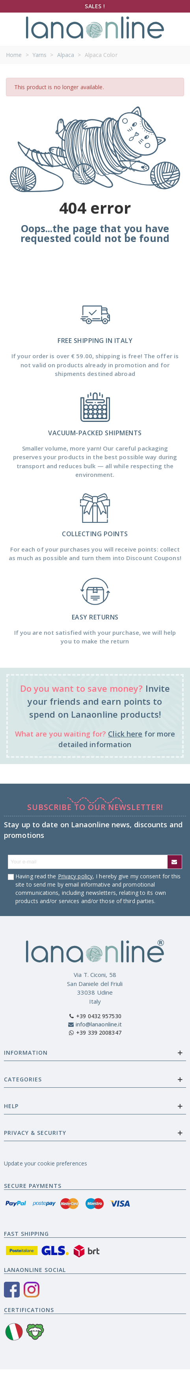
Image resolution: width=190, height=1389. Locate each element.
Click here (125, 733)
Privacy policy (75, 876)
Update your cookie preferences (45, 1163)
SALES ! (95, 6)
